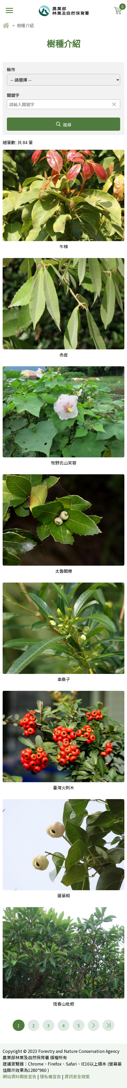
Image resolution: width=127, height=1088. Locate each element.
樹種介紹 (25, 25)
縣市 (11, 69)
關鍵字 (13, 95)
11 (108, 1025)
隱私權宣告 (50, 1076)
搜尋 (63, 124)
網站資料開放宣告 (19, 1076)
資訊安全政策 (77, 1076)
